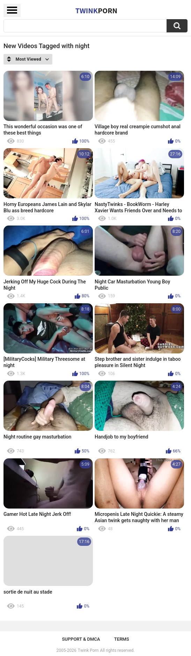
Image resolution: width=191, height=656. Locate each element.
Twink (96, 10)
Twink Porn (88, 650)
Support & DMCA (81, 639)
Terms (121, 639)
